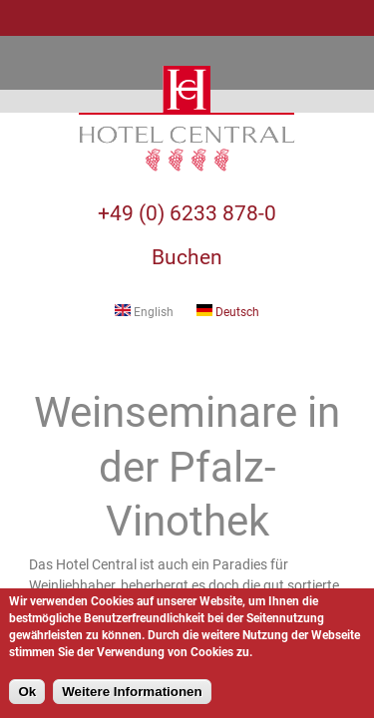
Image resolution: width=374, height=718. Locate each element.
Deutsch (227, 312)
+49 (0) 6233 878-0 (187, 213)
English (144, 312)
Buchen (187, 256)
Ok (27, 691)
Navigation (18, 18)
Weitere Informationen (131, 691)
